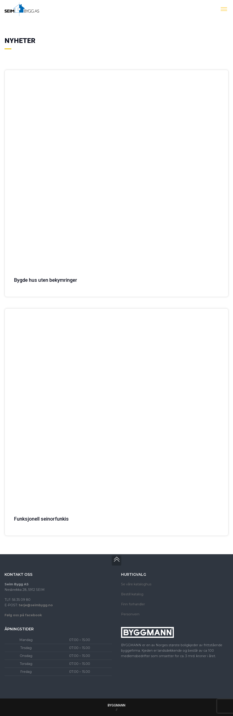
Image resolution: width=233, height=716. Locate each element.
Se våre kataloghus (136, 584)
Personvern (130, 614)
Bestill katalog (132, 594)
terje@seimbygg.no (36, 605)
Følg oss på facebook (23, 615)
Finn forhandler (133, 604)
